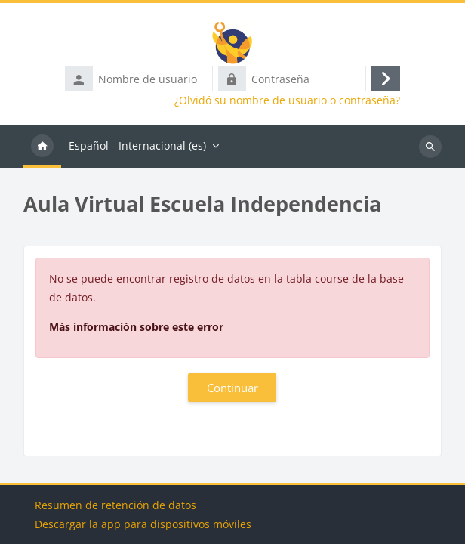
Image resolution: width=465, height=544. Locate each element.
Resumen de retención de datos (115, 505)
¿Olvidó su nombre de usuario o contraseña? (287, 100)
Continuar (232, 387)
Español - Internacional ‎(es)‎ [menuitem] (137, 145)
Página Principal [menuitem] (42, 146)
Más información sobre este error (136, 327)
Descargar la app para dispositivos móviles (143, 524)
